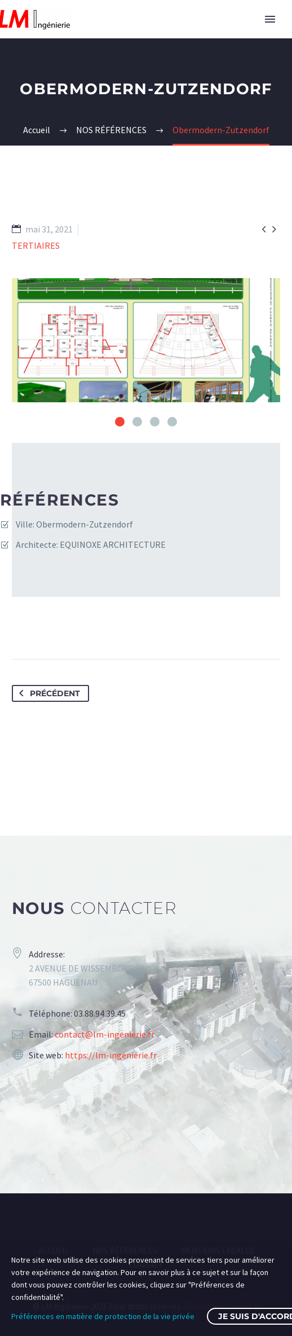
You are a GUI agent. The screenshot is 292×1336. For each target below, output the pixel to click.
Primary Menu (270, 19)
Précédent (47, 693)
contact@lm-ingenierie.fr (104, 1034)
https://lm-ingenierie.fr (111, 1055)
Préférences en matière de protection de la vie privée (102, 1316)
